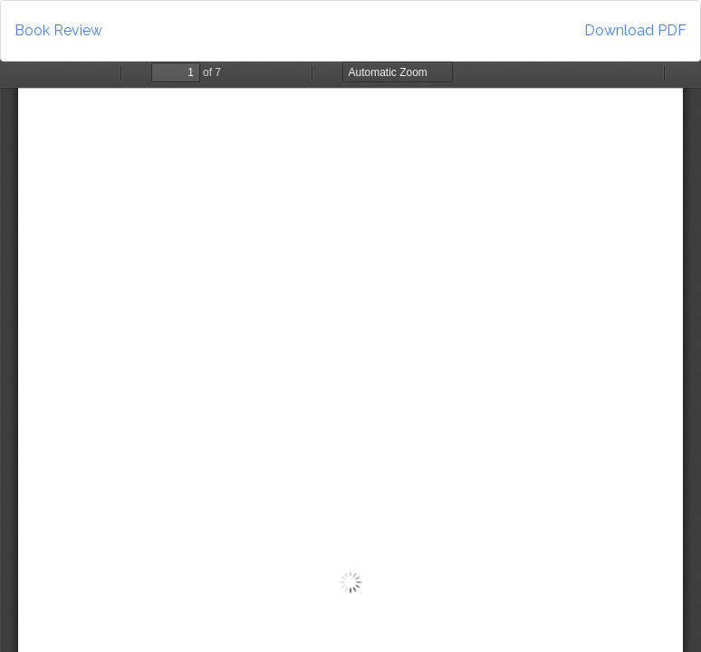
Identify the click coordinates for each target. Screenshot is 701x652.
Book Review (58, 30)
